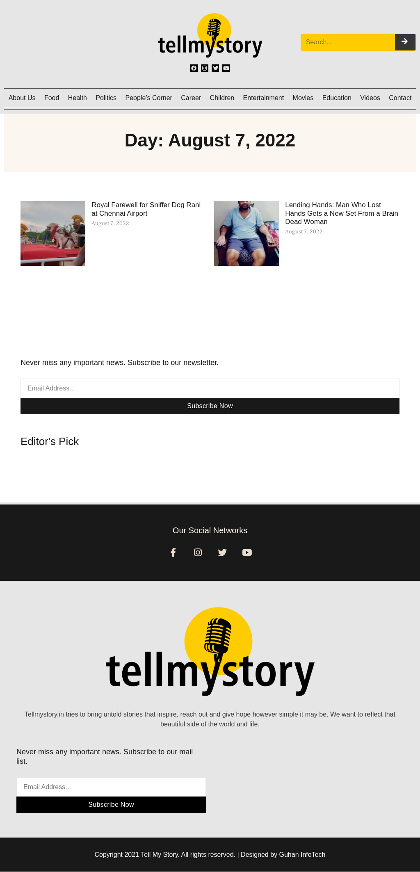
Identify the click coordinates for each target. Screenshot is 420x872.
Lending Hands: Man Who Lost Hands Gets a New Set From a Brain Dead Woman (341, 213)
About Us (22, 97)
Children (222, 97)
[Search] (405, 42)
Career (191, 97)
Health (77, 97)
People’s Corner (148, 97)
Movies (303, 97)
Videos (370, 97)
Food (51, 97)
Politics (106, 97)
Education (337, 97)
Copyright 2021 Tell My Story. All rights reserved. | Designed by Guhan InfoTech (210, 854)
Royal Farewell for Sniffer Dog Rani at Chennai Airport (146, 209)
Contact (400, 97)
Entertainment (263, 97)
